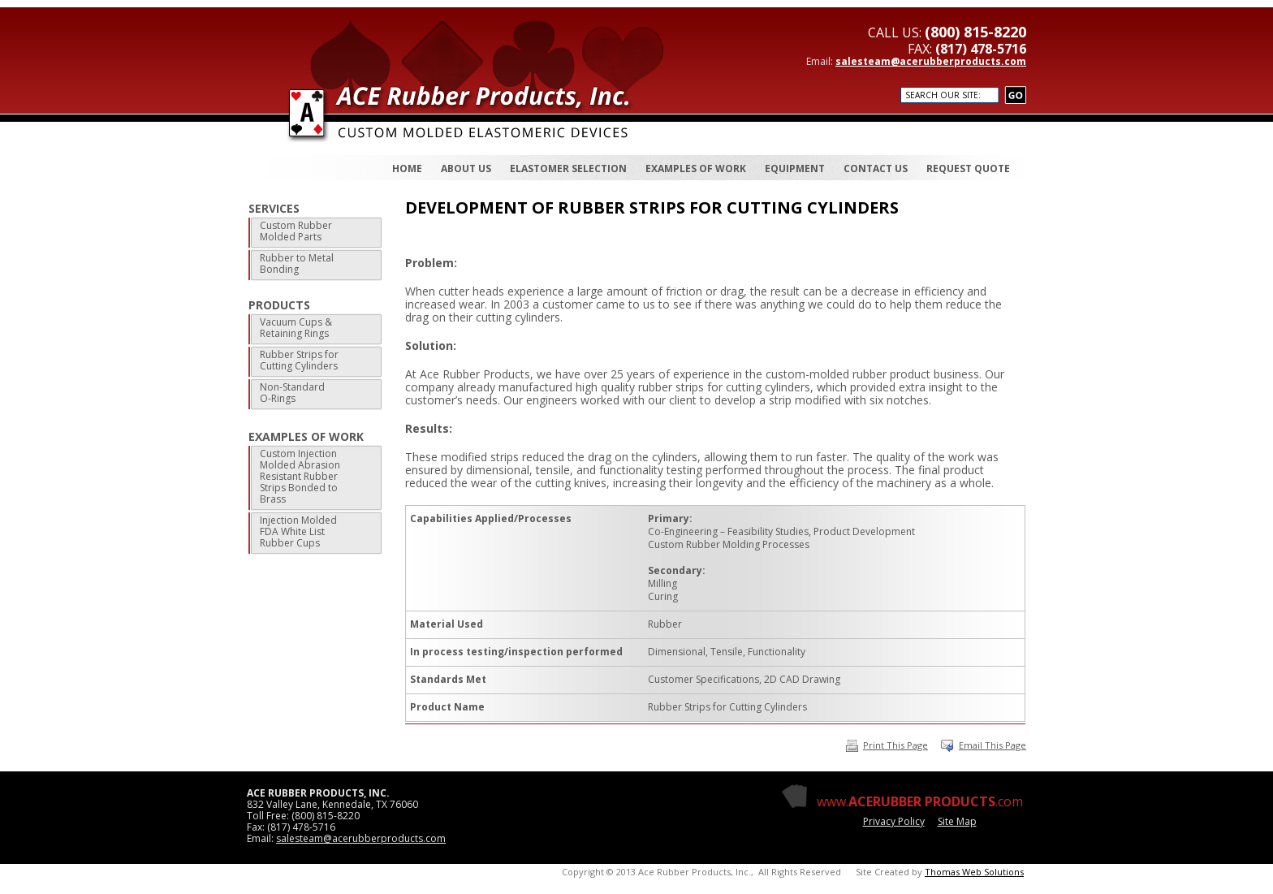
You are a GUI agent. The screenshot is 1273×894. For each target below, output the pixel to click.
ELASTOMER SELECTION (568, 168)
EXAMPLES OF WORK (695, 168)
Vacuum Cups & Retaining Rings (296, 327)
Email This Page (992, 745)
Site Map (957, 821)
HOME (407, 168)
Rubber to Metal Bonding (297, 263)
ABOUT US (466, 168)
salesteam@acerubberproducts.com (930, 61)
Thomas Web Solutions (974, 872)
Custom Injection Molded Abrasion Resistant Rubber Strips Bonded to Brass (300, 476)
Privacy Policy (894, 821)
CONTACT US (876, 168)
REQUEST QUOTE (968, 168)
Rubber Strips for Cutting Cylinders (299, 360)
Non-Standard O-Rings (292, 392)
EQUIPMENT (795, 168)
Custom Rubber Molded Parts (296, 231)
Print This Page (887, 745)
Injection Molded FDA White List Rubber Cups (298, 531)
